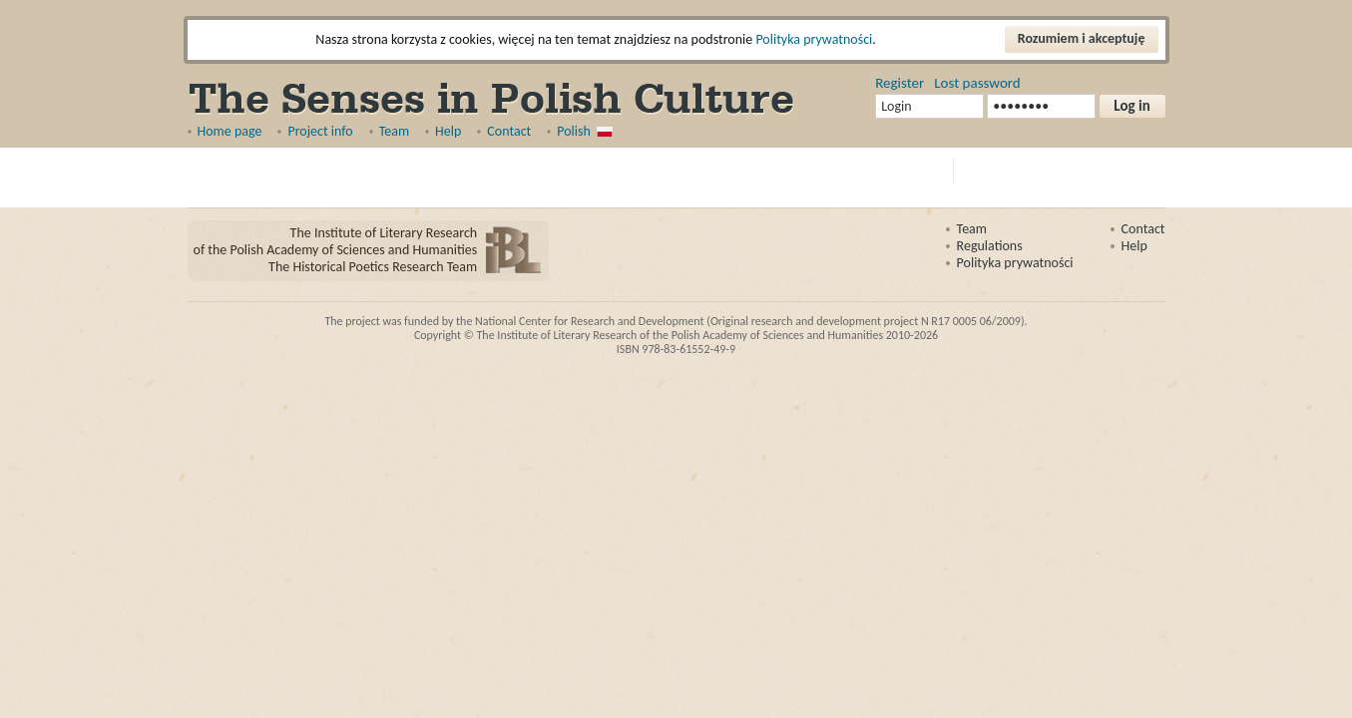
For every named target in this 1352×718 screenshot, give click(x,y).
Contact (509, 131)
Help (448, 131)
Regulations (990, 245)
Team (394, 131)
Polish (574, 131)
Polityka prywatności (813, 39)
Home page (230, 131)
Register (899, 83)
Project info (319, 131)
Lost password (977, 83)
